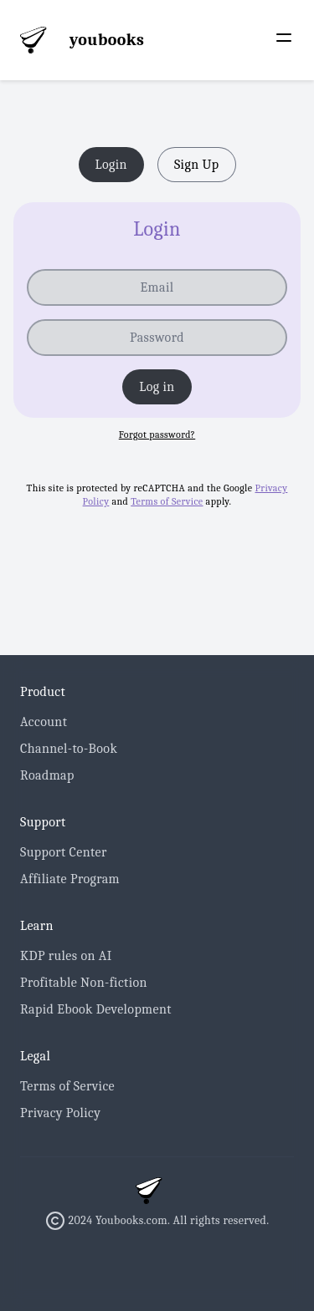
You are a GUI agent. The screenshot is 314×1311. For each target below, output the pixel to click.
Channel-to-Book (68, 748)
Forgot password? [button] (157, 434)
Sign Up (196, 164)
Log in (156, 386)
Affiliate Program (70, 879)
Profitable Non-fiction (83, 982)
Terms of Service (167, 501)
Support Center (63, 852)
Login (111, 164)
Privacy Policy (60, 1112)
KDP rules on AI (66, 955)
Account (43, 721)
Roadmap (47, 775)
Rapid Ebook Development (96, 1009)
